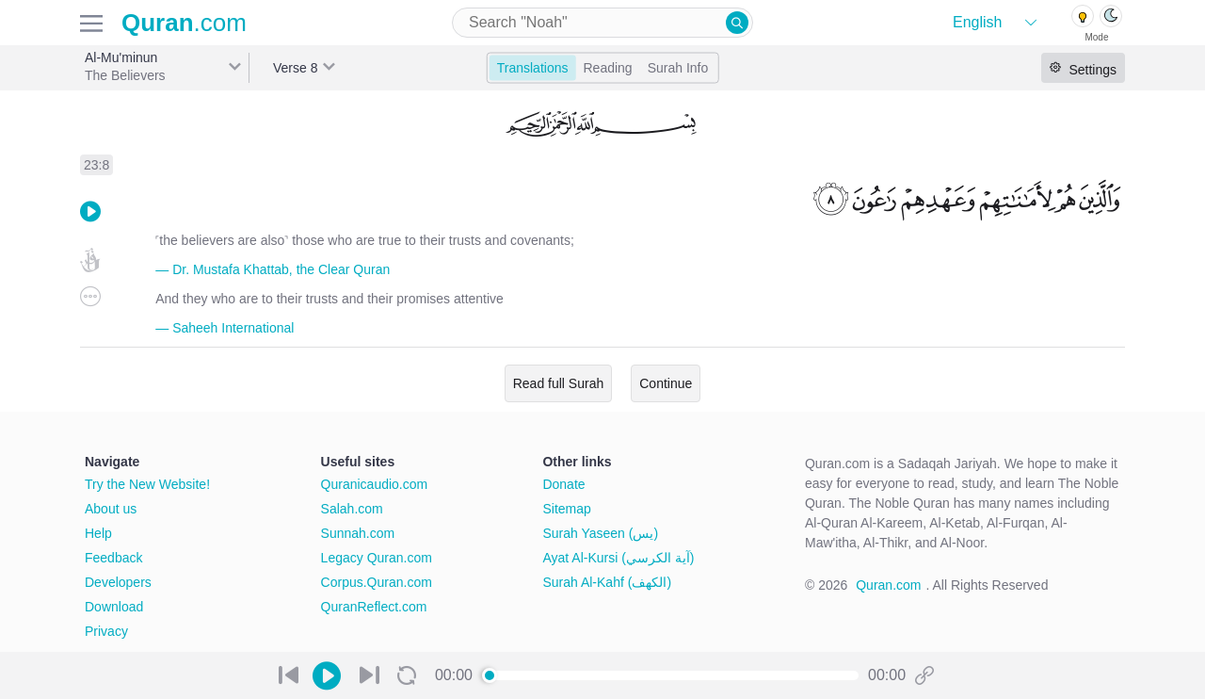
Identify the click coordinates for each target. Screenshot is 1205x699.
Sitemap (566, 508)
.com (184, 22)
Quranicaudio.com (374, 484)
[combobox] (602, 23)
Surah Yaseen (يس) (600, 533)
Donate (563, 484)
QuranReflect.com (374, 606)
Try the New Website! (147, 484)
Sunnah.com (358, 533)
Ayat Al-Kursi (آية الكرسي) (618, 557)
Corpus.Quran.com (376, 582)
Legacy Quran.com (376, 557)
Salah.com (352, 508)
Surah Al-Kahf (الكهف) (606, 582)
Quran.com (888, 585)
